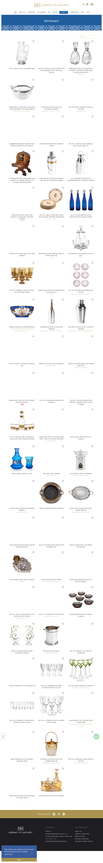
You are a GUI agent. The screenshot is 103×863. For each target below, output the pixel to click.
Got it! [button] (19, 859)
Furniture (31, 12)
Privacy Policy (80, 848)
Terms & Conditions (82, 846)
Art (49, 12)
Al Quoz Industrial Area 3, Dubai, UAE (59, 848)
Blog (82, 12)
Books (55, 12)
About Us (22, 12)
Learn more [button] (8, 854)
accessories (41, 12)
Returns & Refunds (82, 851)
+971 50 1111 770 (51, 851)
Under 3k (63, 12)
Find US (48, 843)
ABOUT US (78, 843)
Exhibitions (74, 12)
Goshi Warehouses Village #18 (56, 846)
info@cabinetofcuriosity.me (56, 853)
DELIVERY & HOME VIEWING (84, 853)
